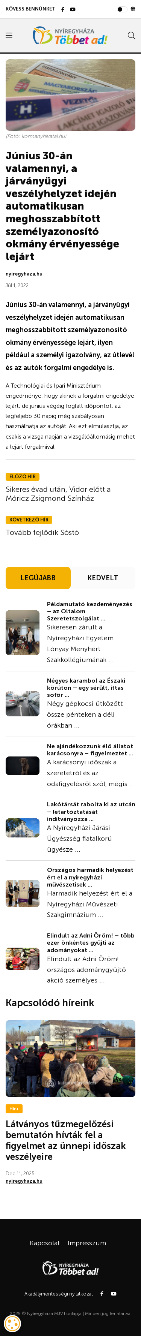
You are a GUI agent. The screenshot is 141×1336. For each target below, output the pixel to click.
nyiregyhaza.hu (24, 274)
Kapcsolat (45, 1243)
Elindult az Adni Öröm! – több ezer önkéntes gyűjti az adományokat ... (91, 942)
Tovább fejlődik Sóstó (42, 532)
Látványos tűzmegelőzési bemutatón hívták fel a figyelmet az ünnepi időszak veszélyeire (66, 1140)
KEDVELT (102, 578)
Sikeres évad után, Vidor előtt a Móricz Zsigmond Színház (58, 494)
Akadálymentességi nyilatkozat (58, 1294)
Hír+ (14, 1108)
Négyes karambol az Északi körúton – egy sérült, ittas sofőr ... (86, 687)
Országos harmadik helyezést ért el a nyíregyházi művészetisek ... (90, 877)
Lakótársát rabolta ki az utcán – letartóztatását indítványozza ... (91, 811)
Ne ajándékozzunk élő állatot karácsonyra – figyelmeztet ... (90, 750)
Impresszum (87, 1243)
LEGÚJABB (38, 578)
